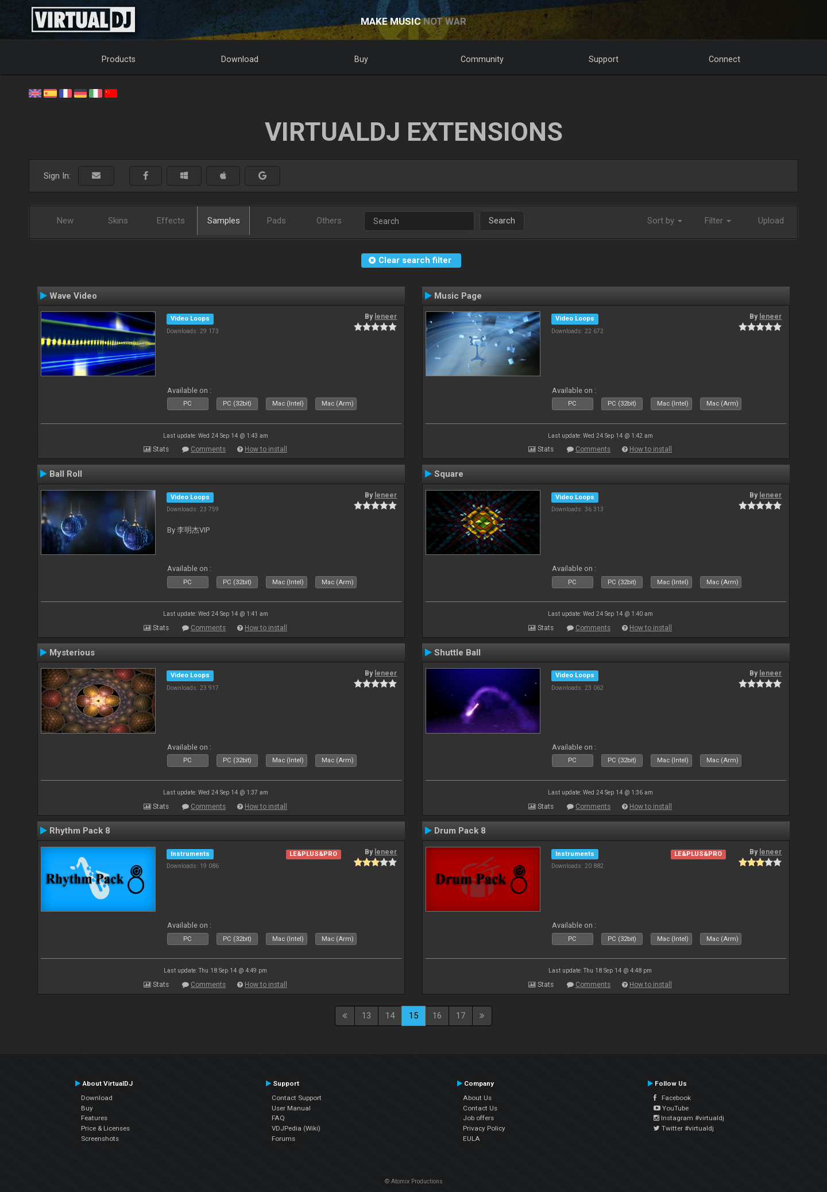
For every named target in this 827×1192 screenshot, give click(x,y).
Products (119, 59)
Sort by (664, 220)
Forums (283, 1139)
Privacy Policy (484, 1128)
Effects (171, 220)
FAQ (278, 1118)
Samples (223, 220)
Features (94, 1118)
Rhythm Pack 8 (79, 830)
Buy (361, 59)
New (65, 220)
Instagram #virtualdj (689, 1118)
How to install (266, 449)
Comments (208, 449)
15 (413, 1015)
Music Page (458, 296)
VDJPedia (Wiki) (296, 1128)
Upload (771, 220)
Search (502, 220)
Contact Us (480, 1108)
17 (460, 1015)
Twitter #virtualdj (684, 1128)
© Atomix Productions (414, 1181)
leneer (385, 317)
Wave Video (73, 296)
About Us (477, 1098)
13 (366, 1015)
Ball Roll (65, 474)
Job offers (478, 1118)
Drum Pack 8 (460, 830)
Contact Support (297, 1098)
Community (482, 59)
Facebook (672, 1098)
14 (390, 1015)
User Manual (291, 1108)
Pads (276, 220)
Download (239, 59)
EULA (471, 1139)
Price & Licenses (105, 1128)
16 (437, 1015)
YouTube (671, 1108)
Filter (718, 220)
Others (329, 220)
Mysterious (72, 652)
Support (604, 59)
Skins (118, 220)
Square (448, 474)
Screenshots (100, 1139)
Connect (724, 59)
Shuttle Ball (457, 652)
